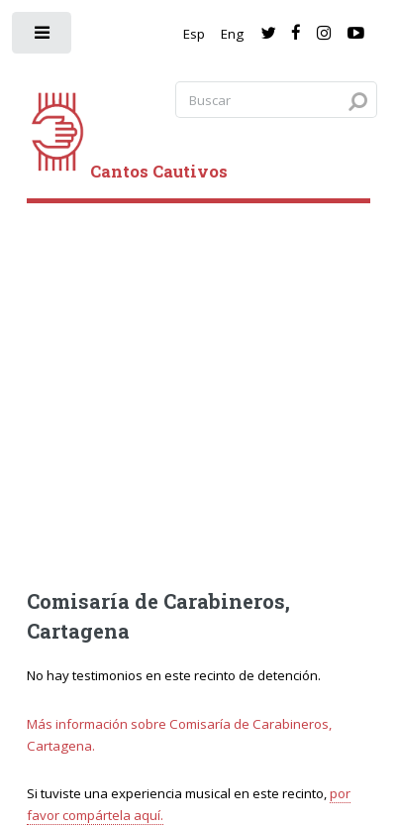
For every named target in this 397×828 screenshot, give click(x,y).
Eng (232, 34)
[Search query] (276, 99)
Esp (194, 34)
